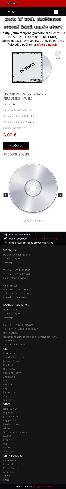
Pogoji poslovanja (44, 486)
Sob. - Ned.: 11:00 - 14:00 (16, 293)
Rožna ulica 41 (10, 309)
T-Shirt (6, 475)
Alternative (9, 376)
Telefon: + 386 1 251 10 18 (16, 270)
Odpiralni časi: (10, 285)
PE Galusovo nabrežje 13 (16, 254)
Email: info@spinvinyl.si (15, 277)
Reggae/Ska (9, 368)
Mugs (6, 479)
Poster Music (10, 464)
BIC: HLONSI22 (10, 332)
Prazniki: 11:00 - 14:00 (14, 297)
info (31, 116)
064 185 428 (52, 238)
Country (7, 396)
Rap (5, 388)
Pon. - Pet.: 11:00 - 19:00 (15, 289)
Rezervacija (9, 460)
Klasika (7, 380)
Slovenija (8, 262)
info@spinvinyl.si (47, 44)
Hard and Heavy (12, 372)
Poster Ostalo (10, 468)
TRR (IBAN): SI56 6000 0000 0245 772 (21, 329)
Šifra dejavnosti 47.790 (15, 344)
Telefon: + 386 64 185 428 (16, 274)
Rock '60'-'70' (10, 353)
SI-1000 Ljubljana (12, 258)
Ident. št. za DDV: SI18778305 (18, 325)
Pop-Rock (8, 365)
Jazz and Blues (11, 361)
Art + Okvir (8, 472)
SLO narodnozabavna (15, 432)
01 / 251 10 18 (35, 238)
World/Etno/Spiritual (14, 357)
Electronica (9, 392)
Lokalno (7, 384)
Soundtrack (9, 399)
